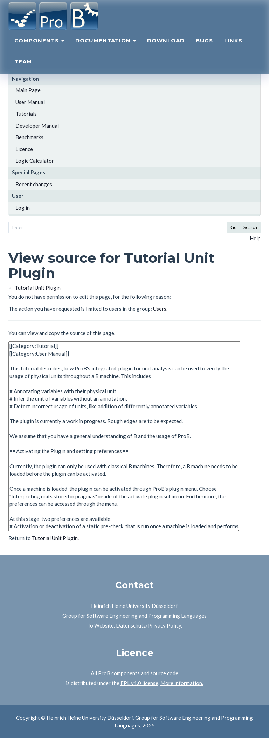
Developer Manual (37, 125)
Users (159, 309)
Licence (24, 149)
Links (233, 47)
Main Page (28, 90)
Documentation (105, 47)
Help (255, 238)
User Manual (30, 102)
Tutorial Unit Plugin (38, 287)
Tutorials (26, 113)
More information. (181, 683)
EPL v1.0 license (139, 683)
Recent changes (33, 184)
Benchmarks (29, 137)
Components (39, 47)
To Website (100, 625)
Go (233, 227)
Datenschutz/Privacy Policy (148, 625)
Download (166, 47)
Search (250, 227)
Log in (22, 207)
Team (23, 68)
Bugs (204, 47)
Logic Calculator (34, 160)
